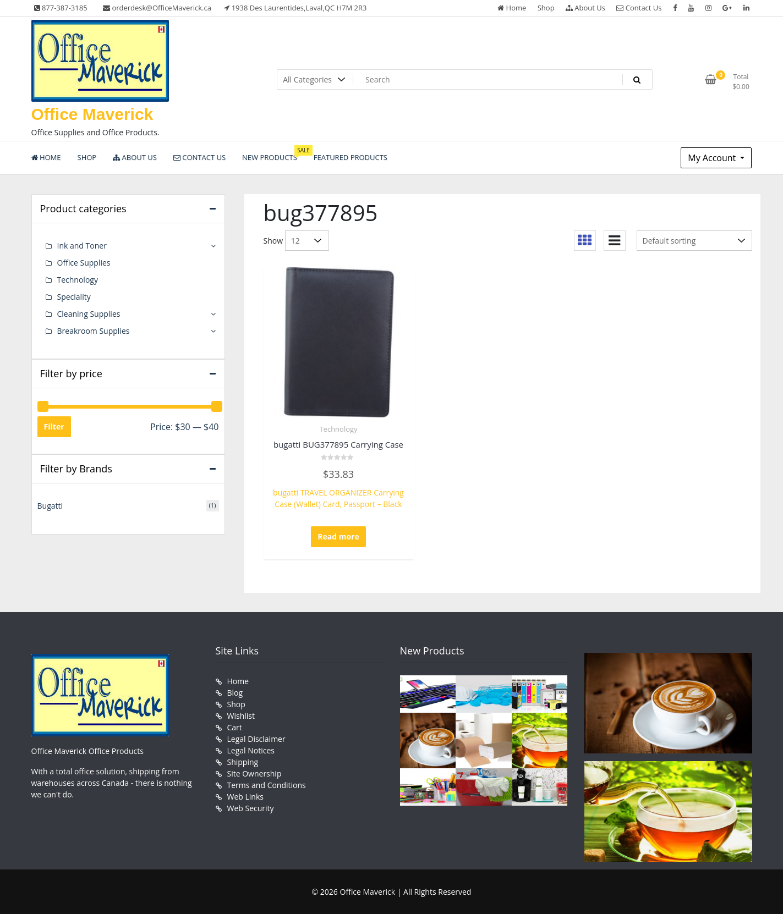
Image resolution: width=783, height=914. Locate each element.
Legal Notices (251, 750)
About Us (585, 8)
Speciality (74, 296)
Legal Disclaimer (256, 739)
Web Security (250, 808)
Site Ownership (254, 773)
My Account (713, 158)
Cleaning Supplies (89, 314)
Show (273, 240)
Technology (338, 429)
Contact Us (638, 8)
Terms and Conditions (266, 785)
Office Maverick (92, 114)
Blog (235, 692)
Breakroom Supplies (93, 331)
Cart (234, 727)
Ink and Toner (82, 245)
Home (511, 8)
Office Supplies (84, 262)
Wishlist (241, 716)
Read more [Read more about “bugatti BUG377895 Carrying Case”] (338, 536)
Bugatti (50, 505)
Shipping (243, 762)
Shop (546, 8)
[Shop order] (694, 240)
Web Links (245, 796)
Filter (54, 426)
